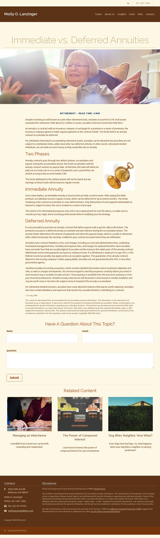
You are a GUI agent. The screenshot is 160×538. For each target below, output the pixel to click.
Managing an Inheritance (29, 435)
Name (10, 331)
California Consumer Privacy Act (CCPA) (125, 512)
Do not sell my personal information (105, 515)
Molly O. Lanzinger (21, 14)
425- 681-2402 (143, 3)
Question (11, 350)
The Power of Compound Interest (80, 437)
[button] (113, 14)
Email (85, 331)
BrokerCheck (100, 492)
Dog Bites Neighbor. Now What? (130, 437)
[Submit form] (14, 378)
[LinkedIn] (128, 3)
